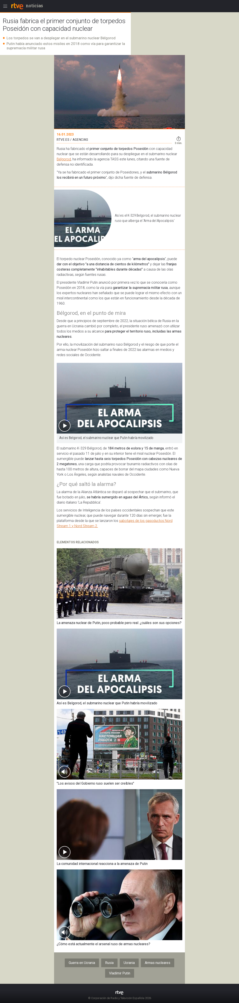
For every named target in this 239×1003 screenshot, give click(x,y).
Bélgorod (64, 159)
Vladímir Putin (119, 973)
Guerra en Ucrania (82, 963)
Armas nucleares (157, 963)
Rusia (109, 963)
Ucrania (129, 963)
